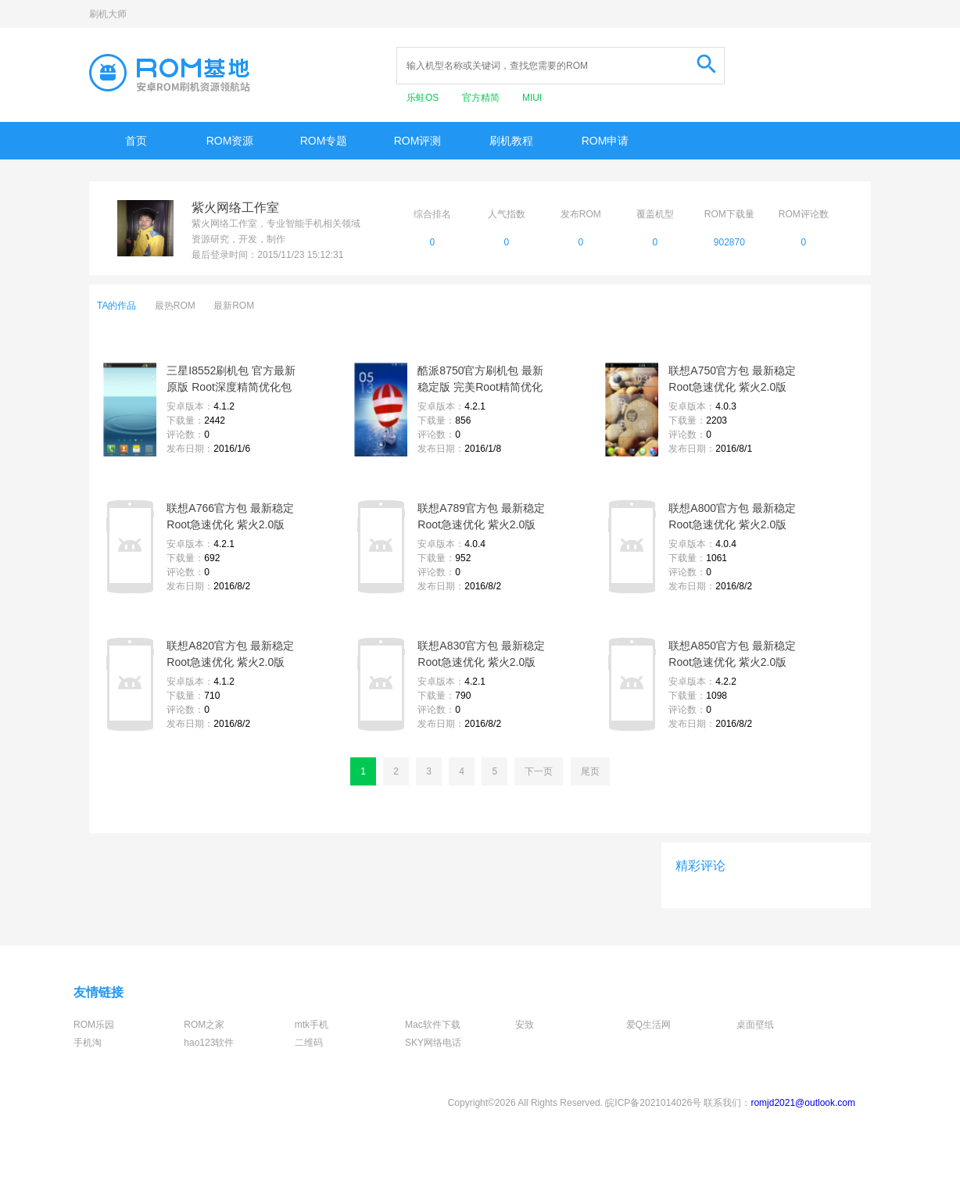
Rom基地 (169, 72)
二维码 (309, 1042)
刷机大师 (108, 14)
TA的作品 (116, 305)
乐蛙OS (424, 97)
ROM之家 (204, 1024)
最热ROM (175, 305)
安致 (524, 1024)
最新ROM (233, 305)
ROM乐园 (93, 1024)
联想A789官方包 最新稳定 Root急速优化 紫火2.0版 (481, 516)
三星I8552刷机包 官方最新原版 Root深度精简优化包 (231, 378)
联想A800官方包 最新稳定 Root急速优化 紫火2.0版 (732, 516)
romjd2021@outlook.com (802, 1102)
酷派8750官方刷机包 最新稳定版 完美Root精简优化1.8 (480, 379)
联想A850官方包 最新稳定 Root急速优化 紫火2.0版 (732, 653)
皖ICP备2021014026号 (653, 1102)
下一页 (539, 771)
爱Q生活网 (648, 1024)
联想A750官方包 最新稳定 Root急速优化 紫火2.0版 (732, 378)
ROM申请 (605, 140)
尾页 (590, 771)
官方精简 (482, 97)
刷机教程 (511, 140)
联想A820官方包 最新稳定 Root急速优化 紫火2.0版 (230, 653)
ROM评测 (418, 140)
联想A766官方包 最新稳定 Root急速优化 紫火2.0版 (230, 516)
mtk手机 (311, 1024)
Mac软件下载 (432, 1024)
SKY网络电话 (433, 1042)
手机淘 (87, 1042)
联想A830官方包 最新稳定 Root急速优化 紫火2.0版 (481, 653)
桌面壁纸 (755, 1024)
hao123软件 (209, 1042)
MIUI (532, 97)
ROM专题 (324, 140)
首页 (136, 140)
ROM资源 (230, 140)
